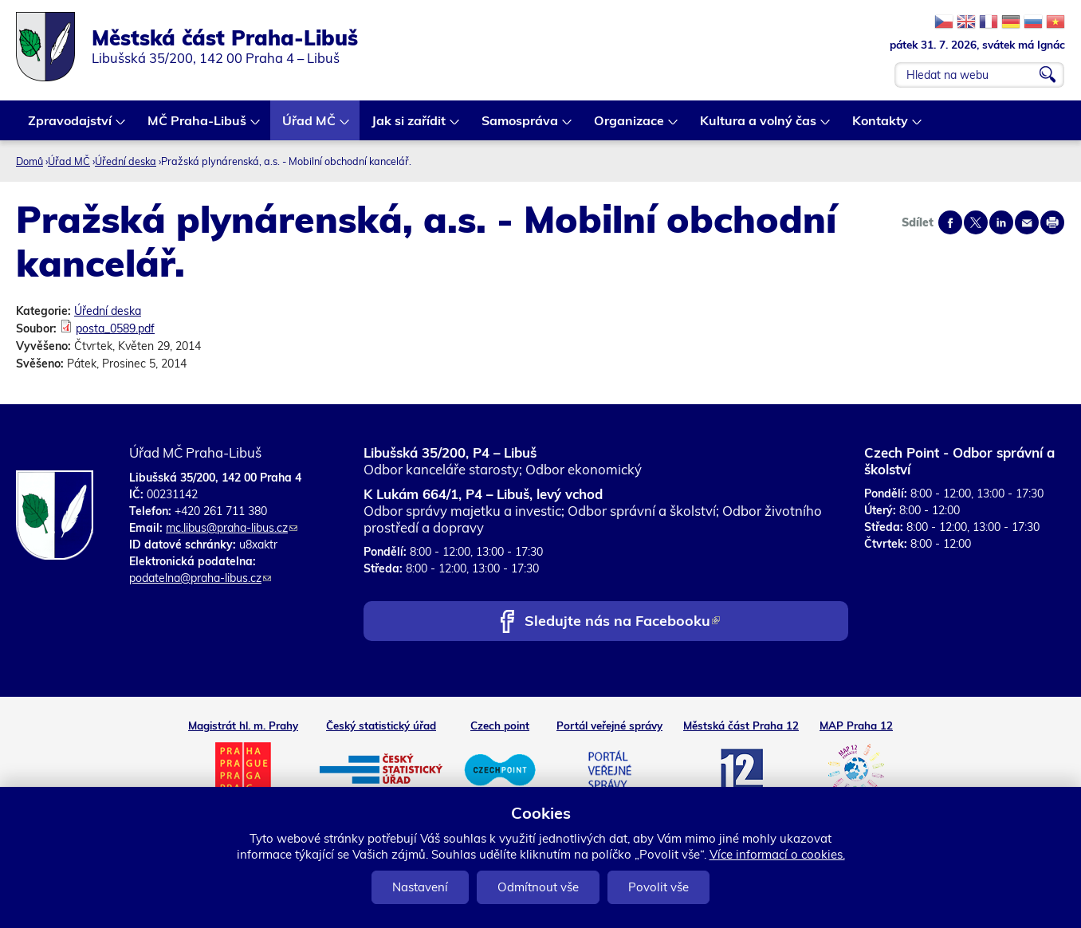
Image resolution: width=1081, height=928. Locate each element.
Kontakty (881, 126)
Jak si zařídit (409, 126)
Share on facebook (950, 222)
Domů (29, 161)
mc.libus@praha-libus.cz (231, 528)
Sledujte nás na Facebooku (622, 622)
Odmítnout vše (538, 887)
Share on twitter (976, 222)
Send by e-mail (1027, 222)
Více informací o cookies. (777, 854)
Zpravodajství (70, 126)
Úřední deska (125, 161)
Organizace (630, 126)
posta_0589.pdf (115, 328)
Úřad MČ (309, 126)
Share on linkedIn (1001, 222)
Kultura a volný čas (759, 126)
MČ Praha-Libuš (198, 126)
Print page (1052, 222)
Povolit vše (658, 887)
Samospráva (521, 126)
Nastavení (420, 887)
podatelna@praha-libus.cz (200, 578)
